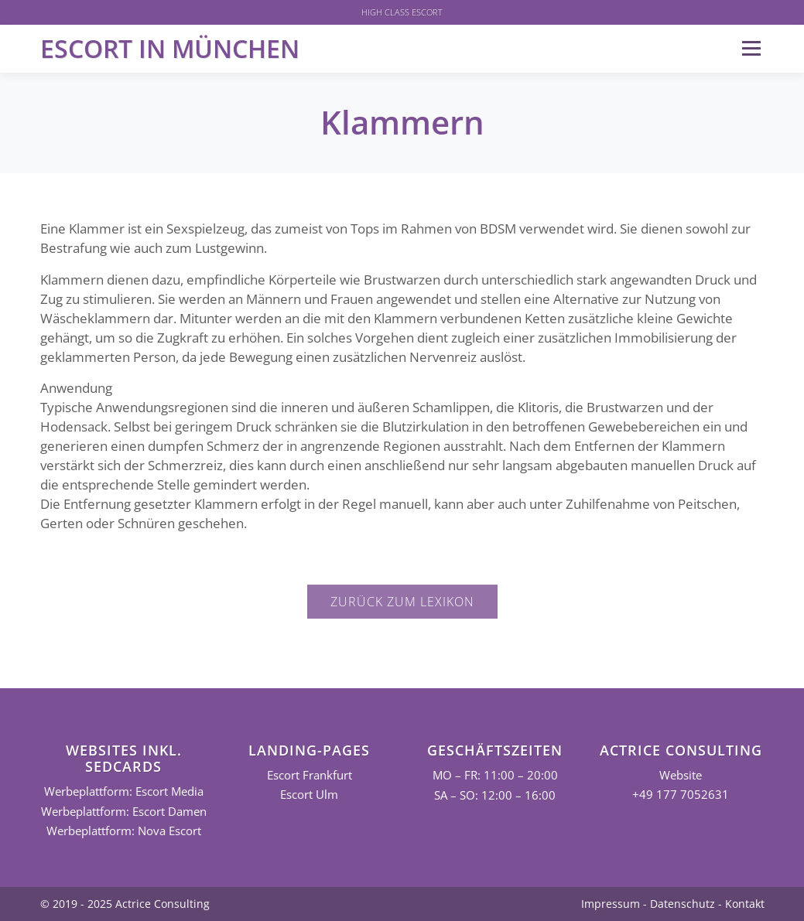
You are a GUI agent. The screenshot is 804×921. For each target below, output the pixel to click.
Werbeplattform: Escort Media (124, 791)
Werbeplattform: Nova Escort (123, 831)
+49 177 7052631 (680, 794)
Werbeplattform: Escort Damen (124, 811)
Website (680, 775)
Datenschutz (682, 903)
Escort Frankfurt (309, 775)
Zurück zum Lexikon (402, 601)
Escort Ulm (309, 794)
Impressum (610, 903)
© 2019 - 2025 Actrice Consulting (125, 903)
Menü (751, 48)
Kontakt (745, 903)
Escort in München (169, 48)
